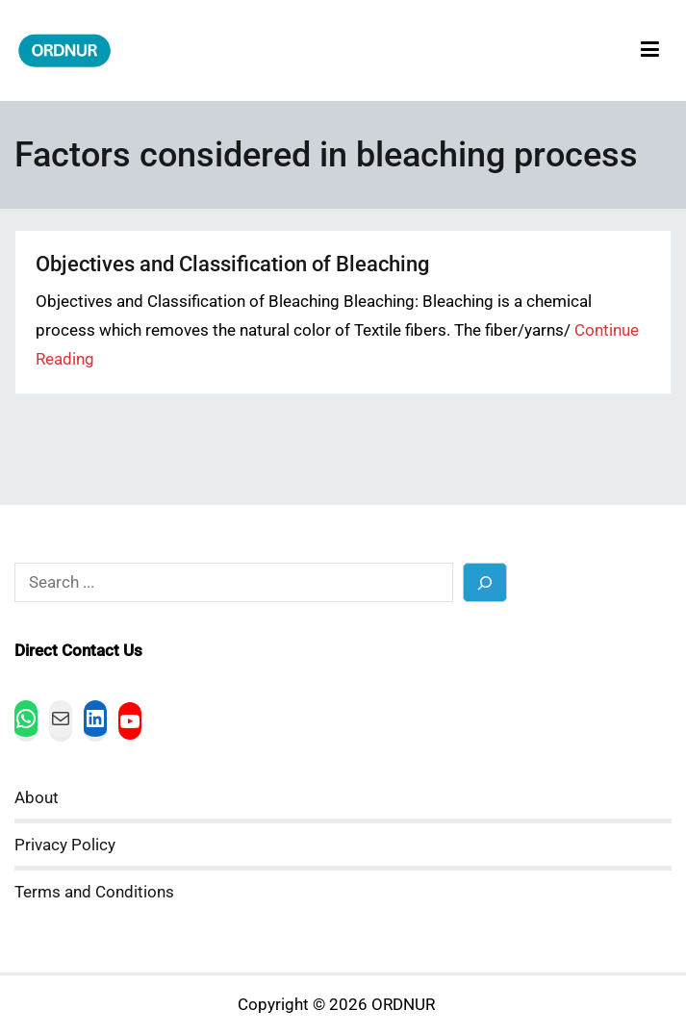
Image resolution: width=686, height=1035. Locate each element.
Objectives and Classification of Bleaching (232, 264)
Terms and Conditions (94, 892)
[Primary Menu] (650, 50)
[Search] (485, 582)
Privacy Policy (64, 845)
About (36, 798)
